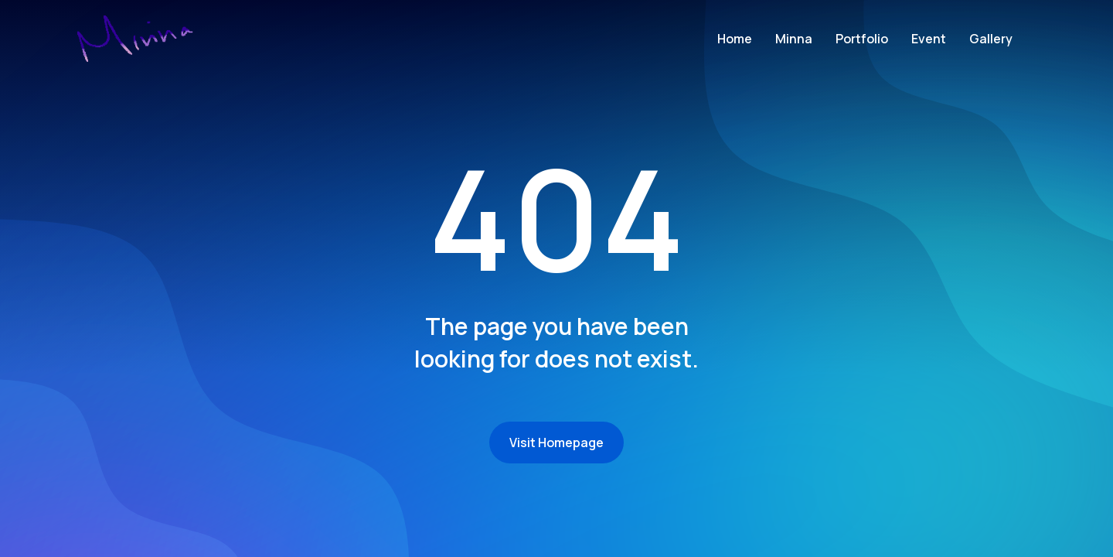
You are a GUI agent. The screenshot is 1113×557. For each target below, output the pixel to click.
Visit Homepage (556, 442)
